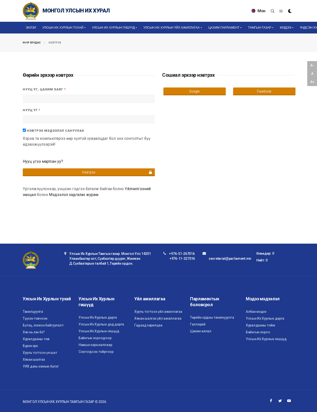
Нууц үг (31, 110)
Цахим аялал (200, 331)
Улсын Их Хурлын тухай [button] (62, 27)
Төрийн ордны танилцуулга (212, 317)
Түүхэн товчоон (35, 318)
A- (312, 65)
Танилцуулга (33, 312)
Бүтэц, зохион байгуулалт (43, 325)
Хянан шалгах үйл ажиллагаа (157, 318)
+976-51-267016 (181, 254)
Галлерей (197, 324)
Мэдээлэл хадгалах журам (73, 194)
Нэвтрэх (117, 172)
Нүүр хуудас (32, 42)
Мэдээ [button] (285, 27)
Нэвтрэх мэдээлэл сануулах (55, 130)
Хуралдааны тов (36, 339)
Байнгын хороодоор (95, 338)
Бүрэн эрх (30, 346)
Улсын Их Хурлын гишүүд (99, 331)
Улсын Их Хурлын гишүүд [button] (113, 27)
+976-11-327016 (182, 258)
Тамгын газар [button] (259, 27)
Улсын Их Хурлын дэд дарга (101, 324)
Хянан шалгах (34, 359)
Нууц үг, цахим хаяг (44, 89)
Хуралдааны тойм (260, 325)
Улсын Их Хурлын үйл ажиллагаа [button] (171, 27)
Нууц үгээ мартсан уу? (43, 161)
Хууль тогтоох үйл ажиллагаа (158, 312)
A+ (312, 82)
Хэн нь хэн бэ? (34, 332)
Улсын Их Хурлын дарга (98, 317)
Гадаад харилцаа (148, 325)
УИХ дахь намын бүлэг (41, 366)
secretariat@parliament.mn (230, 258)
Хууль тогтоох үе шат (40, 353)
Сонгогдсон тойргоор (96, 352)
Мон (258, 11)
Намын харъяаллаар (95, 345)
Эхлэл (31, 27)
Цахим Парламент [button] (223, 27)
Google (194, 91)
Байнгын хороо (258, 332)
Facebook (264, 91)
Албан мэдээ (256, 312)
